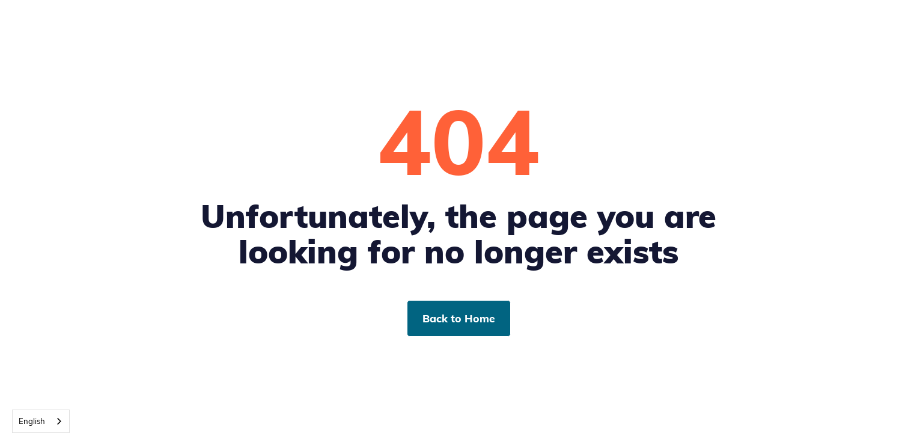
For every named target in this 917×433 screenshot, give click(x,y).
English (32, 421)
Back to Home (458, 318)
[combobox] (41, 421)
